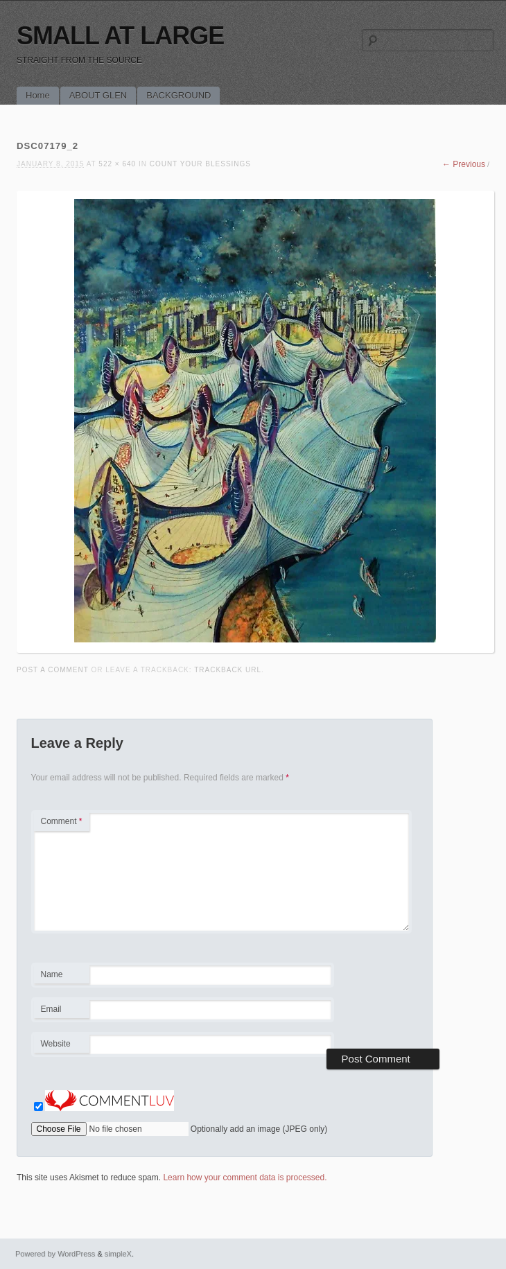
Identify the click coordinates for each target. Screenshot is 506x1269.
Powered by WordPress (55, 1254)
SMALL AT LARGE (120, 35)
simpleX (118, 1254)
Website (56, 1044)
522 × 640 (117, 164)
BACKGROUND (178, 95)
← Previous (463, 164)
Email (61, 1011)
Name (61, 976)
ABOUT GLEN (98, 95)
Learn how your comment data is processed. (244, 1177)
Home (38, 95)
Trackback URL (227, 670)
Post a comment (53, 670)
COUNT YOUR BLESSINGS (200, 164)
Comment (61, 821)
